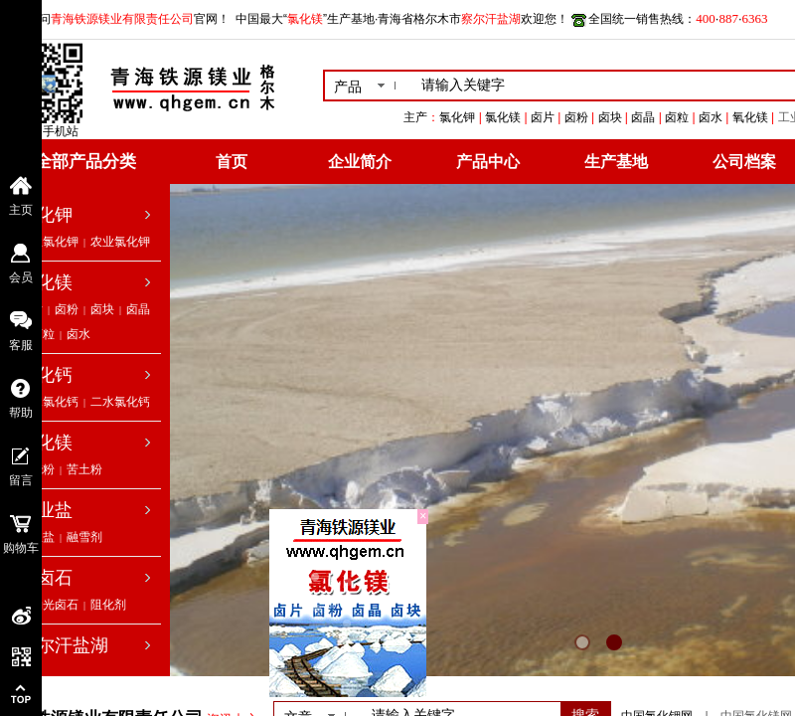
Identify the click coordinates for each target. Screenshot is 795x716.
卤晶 (138, 309)
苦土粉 (84, 469)
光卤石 (46, 578)
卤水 (78, 334)
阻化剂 (108, 605)
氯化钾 (46, 215)
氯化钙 (46, 375)
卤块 (102, 309)
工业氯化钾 (49, 242)
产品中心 (488, 161)
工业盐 (46, 510)
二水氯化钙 (120, 402)
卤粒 (43, 334)
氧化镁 (46, 442)
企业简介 (360, 161)
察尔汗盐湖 (63, 645)
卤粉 (67, 309)
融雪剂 (84, 537)
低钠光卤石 (49, 605)
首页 (231, 161)
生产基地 (616, 161)
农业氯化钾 (120, 242)
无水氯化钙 (49, 402)
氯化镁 (46, 282)
